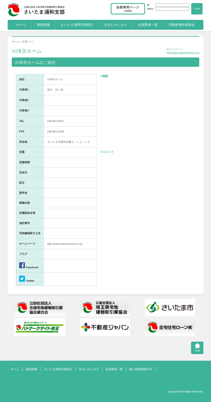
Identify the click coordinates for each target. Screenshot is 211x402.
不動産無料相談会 (181, 24)
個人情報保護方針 (140, 369)
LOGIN (197, 9)
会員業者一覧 (148, 24)
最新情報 (43, 24)
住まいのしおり (115, 24)
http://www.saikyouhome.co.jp (183, 52)
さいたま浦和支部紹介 (77, 24)
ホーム (21, 24)
